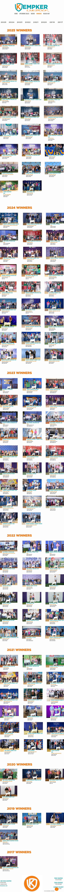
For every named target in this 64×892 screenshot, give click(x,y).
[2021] (36, 22)
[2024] (12, 22)
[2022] (28, 22)
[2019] (52, 22)
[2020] (44, 22)
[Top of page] (56, 889)
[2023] (20, 22)
